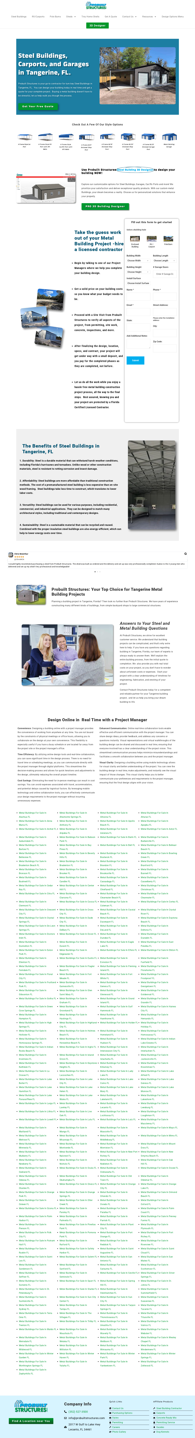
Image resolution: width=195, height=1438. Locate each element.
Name (130, 289)
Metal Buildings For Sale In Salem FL (78, 1256)
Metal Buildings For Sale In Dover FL (78, 934)
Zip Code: (157, 341)
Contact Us (129, 16)
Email (130, 305)
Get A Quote (111, 16)
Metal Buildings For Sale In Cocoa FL (78, 901)
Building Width (134, 255)
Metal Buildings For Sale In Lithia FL (37, 1111)
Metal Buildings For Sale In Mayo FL (159, 1127)
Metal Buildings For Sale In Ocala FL (78, 1168)
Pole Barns (55, 16)
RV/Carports (38, 16)
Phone (157, 289)
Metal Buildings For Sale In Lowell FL (38, 1119)
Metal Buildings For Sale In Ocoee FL (159, 1168)
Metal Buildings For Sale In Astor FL (159, 829)
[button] (7, 560)
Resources (149, 16)
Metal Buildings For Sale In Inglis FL (78, 1047)
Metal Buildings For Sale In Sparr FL (78, 1281)
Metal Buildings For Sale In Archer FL (38, 829)
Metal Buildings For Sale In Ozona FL (38, 1208)
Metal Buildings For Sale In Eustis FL (78, 958)
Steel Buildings (19, 16)
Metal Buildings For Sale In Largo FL (37, 1103)
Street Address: (160, 305)
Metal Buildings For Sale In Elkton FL (159, 950)
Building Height (134, 267)
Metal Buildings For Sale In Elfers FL (118, 950)
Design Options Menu (173, 16)
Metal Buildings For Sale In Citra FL (37, 893)
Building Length (160, 255)
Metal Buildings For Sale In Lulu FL (77, 1119)
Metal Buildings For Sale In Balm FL (118, 837)
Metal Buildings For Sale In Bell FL (117, 845)
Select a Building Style (136, 230)
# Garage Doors (160, 267)
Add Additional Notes (137, 336)
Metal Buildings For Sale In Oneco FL (78, 1184)
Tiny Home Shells (90, 16)
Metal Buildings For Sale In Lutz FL (118, 1119)
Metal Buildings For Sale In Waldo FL (38, 1329)
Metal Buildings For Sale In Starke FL (78, 1289)
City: (155, 326)
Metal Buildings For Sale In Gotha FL (37, 998)
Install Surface (134, 278)
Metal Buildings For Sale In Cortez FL (160, 901)
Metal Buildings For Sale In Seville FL (119, 1273)
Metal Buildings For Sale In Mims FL (159, 1135)
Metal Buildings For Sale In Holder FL (119, 1022)
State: (129, 320)
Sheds (71, 16)
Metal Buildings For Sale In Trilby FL (78, 1321)
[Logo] (96, 5)
